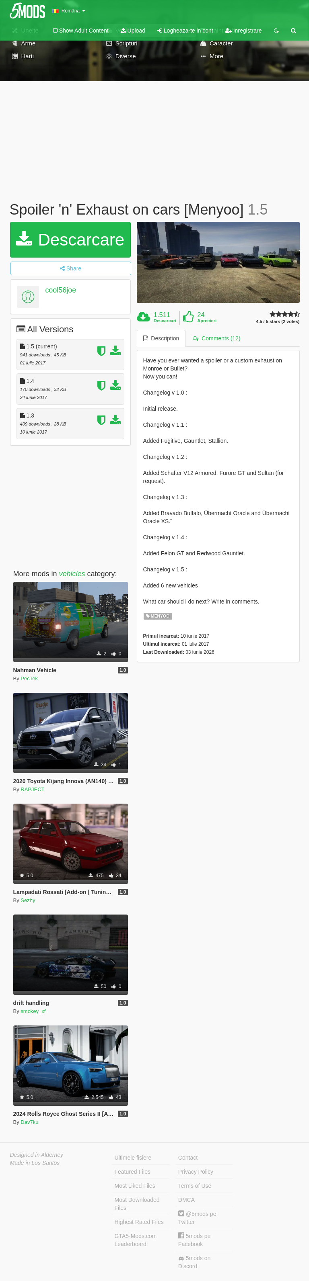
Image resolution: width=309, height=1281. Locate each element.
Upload (133, 30)
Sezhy (28, 900)
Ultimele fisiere (133, 1157)
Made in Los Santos (35, 1163)
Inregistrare (243, 30)
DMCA (186, 1200)
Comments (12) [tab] (216, 338)
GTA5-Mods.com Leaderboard (136, 1240)
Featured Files (132, 1171)
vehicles (72, 574)
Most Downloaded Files (137, 1204)
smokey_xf (33, 1011)
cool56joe (60, 290)
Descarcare (70, 239)
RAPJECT (32, 789)
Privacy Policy (195, 1171)
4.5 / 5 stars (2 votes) (277, 321)
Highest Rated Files (139, 1222)
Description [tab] (161, 338)
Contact (188, 1157)
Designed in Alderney (37, 1155)
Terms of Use (194, 1186)
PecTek (29, 678)
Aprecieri (206, 320)
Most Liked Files (135, 1186)
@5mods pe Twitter (197, 1217)
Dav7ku (29, 1122)
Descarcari (165, 320)
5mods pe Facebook (194, 1239)
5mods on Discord (194, 1262)
